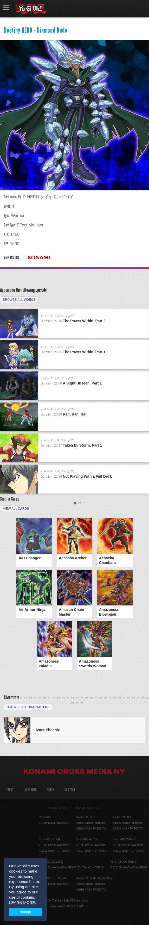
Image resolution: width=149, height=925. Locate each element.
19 (91, 698)
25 (119, 698)
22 (105, 698)
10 (49, 698)
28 (133, 698)
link (6, 8)
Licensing (30, 790)
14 (67, 698)
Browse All (19, 300)
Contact (69, 790)
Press (50, 790)
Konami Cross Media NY (74, 772)
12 (58, 698)
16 (77, 698)
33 (77, 703)
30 (142, 698)
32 (72, 703)
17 (81, 698)
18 (86, 698)
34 (81, 703)
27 (128, 698)
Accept (25, 912)
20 (96, 698)
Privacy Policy (88, 808)
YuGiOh (31, 8)
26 (124, 698)
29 (138, 698)
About (10, 790)
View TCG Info (11, 257)
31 (147, 698)
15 (72, 698)
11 (53, 698)
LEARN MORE (22, 902)
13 (63, 698)
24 (114, 698)
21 (100, 698)
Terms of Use (57, 808)
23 (110, 698)
